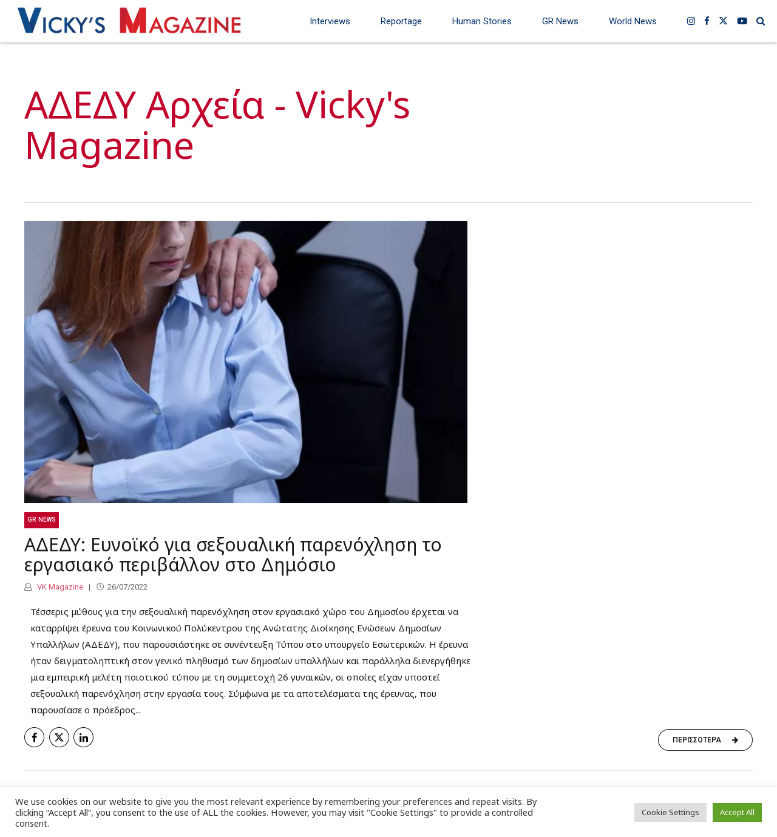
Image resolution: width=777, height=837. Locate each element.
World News (633, 21)
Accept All (737, 812)
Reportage (401, 21)
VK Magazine (59, 586)
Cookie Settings (670, 812)
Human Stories (482, 21)
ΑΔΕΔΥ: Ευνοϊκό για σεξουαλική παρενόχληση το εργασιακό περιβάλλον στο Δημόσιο (233, 555)
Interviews (330, 21)
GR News (560, 21)
